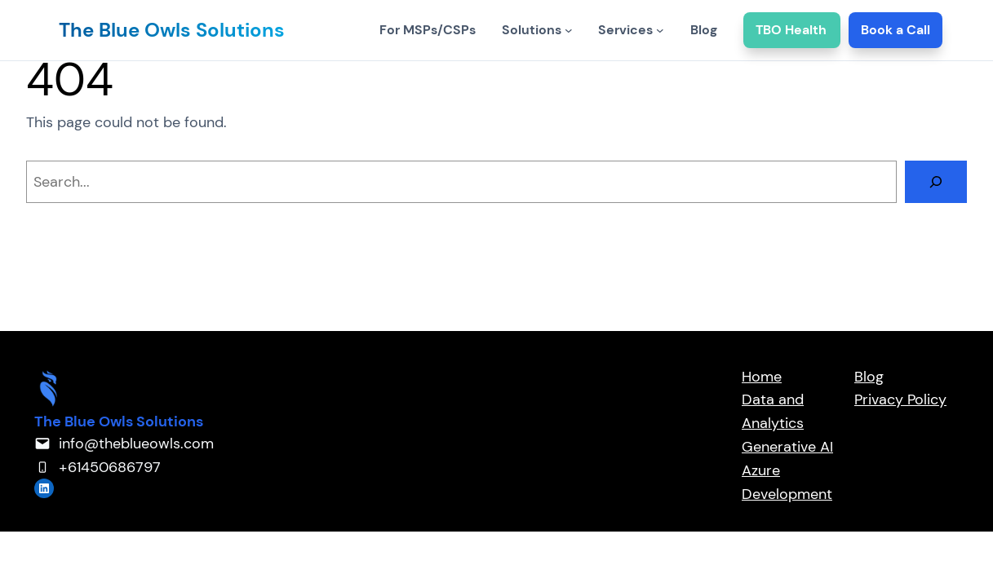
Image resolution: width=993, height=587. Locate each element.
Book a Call (895, 29)
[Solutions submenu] (569, 30)
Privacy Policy (900, 399)
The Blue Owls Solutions (172, 29)
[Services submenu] (660, 30)
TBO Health (792, 29)
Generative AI (787, 447)
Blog (869, 376)
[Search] (936, 182)
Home (762, 376)
